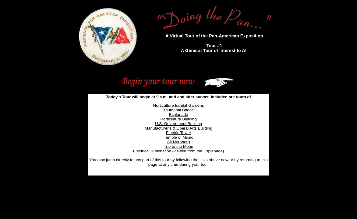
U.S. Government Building (178, 123)
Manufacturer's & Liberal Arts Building (178, 128)
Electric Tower (178, 132)
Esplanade (178, 114)
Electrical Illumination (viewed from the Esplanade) (178, 151)
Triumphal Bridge (178, 110)
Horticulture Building (178, 119)
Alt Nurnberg (178, 142)
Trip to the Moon (178, 146)
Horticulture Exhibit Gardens (178, 105)
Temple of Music (178, 137)
